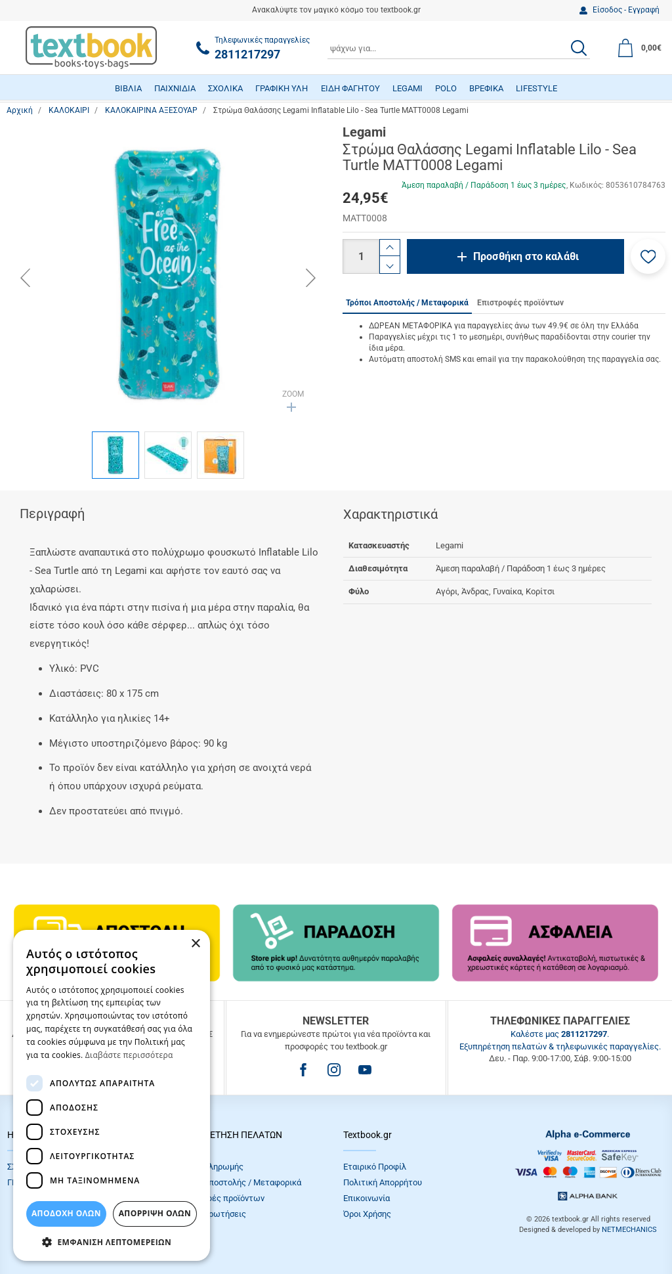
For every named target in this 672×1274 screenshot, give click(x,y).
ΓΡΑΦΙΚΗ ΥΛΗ (281, 88)
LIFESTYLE (536, 88)
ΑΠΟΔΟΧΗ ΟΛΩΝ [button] (66, 1213)
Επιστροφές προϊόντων (219, 1198)
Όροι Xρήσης (367, 1214)
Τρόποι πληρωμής (209, 1167)
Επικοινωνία (366, 1198)
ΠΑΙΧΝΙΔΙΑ (175, 88)
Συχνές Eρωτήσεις (210, 1214)
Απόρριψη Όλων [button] (155, 1213)
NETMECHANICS (629, 1229)
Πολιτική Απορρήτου (382, 1182)
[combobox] (458, 48)
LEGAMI (407, 88)
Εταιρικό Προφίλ (374, 1167)
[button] (648, 256)
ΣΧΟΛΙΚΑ (225, 88)
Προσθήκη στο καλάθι (526, 256)
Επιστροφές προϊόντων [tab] (520, 302)
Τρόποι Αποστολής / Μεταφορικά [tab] (407, 302)
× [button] (195, 944)
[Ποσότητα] (361, 256)
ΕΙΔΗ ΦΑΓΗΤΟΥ (350, 88)
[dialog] (111, 1095)
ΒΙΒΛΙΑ (128, 88)
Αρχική (20, 110)
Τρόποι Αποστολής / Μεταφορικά (238, 1182)
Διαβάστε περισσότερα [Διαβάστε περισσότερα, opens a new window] (129, 1055)
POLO (446, 88)
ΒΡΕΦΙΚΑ (486, 88)
